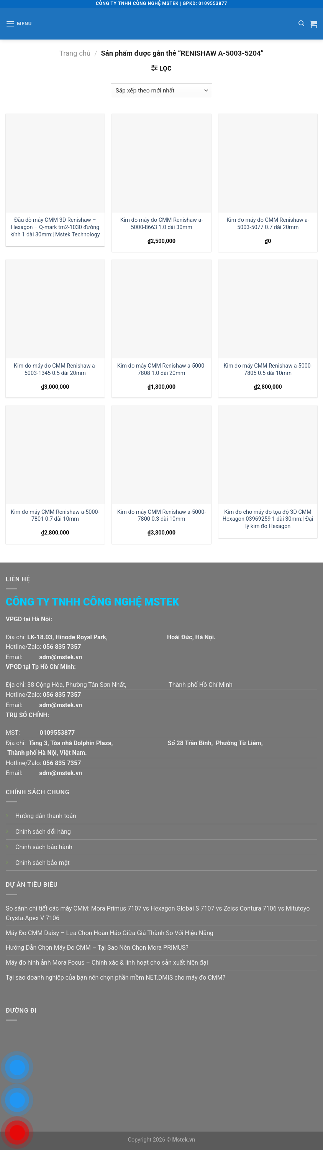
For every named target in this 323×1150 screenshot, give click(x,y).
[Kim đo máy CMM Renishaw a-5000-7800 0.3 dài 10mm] (161, 454)
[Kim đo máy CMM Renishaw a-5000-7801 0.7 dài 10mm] (55, 454)
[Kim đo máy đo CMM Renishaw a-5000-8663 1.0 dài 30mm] (161, 163)
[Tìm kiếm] (301, 23)
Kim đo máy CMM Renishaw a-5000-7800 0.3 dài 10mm (161, 516)
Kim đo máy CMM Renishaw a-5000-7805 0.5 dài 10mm (267, 369)
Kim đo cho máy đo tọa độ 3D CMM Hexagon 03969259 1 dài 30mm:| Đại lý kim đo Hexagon (268, 519)
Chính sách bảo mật (42, 862)
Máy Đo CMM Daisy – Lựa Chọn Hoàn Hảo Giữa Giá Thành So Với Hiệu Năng (109, 933)
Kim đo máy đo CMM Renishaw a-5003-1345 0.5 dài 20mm (55, 369)
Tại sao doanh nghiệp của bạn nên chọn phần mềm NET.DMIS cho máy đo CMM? (115, 977)
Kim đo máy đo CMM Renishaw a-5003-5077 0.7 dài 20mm (267, 224)
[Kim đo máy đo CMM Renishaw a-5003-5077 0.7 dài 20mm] (267, 163)
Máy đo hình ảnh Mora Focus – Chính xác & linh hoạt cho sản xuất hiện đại (107, 962)
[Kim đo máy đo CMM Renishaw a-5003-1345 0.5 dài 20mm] (55, 308)
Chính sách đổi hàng (43, 831)
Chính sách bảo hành (43, 847)
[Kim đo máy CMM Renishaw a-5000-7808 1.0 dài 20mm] (161, 308)
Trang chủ (74, 53)
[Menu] (19, 23)
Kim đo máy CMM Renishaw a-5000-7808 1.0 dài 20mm (161, 369)
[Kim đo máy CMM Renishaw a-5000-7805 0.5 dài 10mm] (267, 308)
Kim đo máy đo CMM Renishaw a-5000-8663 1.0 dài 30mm (161, 224)
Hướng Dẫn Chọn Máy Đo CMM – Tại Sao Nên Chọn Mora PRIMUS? (97, 947)
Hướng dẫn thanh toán (45, 816)
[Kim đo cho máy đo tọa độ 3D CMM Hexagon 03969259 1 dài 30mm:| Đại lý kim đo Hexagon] (267, 454)
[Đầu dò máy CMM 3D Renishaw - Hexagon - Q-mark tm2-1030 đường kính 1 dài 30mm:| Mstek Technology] (55, 163)
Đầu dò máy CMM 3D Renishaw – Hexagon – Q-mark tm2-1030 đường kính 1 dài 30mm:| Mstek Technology (55, 227)
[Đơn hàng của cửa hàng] (161, 90)
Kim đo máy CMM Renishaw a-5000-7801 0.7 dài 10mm (55, 516)
